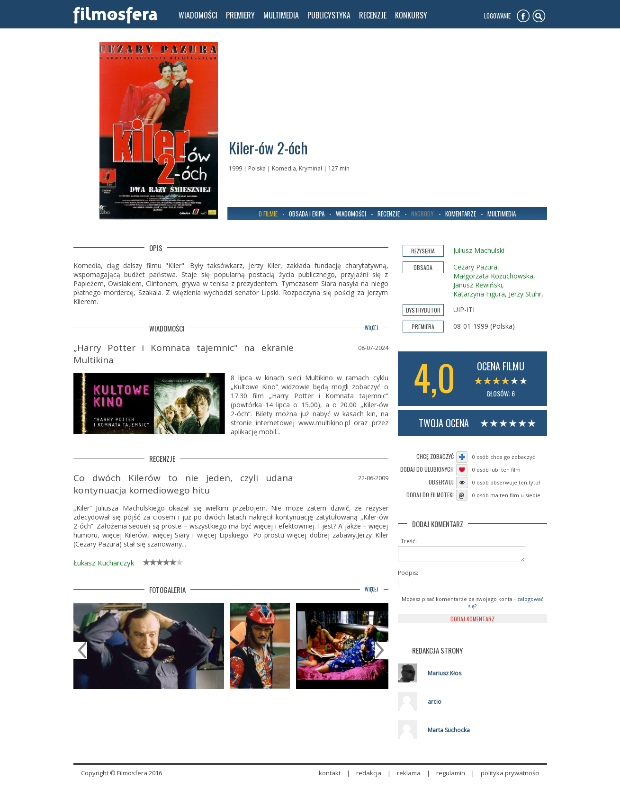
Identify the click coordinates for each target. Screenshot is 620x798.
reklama (409, 775)
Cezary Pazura (475, 266)
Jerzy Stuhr (525, 293)
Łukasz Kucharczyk (103, 562)
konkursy (411, 15)
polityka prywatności (510, 775)
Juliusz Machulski (478, 250)
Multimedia (501, 213)
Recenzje (388, 213)
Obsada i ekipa (306, 213)
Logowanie (497, 15)
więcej (371, 328)
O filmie (268, 213)
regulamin (450, 775)
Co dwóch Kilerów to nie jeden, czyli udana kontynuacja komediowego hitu (183, 484)
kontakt (330, 775)
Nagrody (422, 213)
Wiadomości (351, 213)
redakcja (368, 775)
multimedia (281, 15)
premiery (240, 15)
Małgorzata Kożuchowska (493, 275)
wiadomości (198, 15)
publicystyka (328, 15)
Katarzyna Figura (479, 293)
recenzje (372, 15)
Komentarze (460, 213)
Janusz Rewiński (477, 284)
